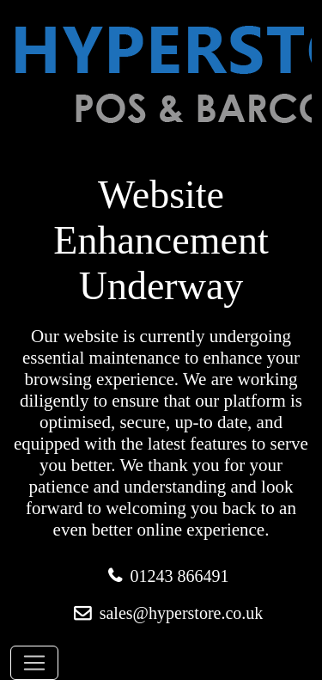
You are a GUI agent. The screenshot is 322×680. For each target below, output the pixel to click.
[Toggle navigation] (34, 663)
